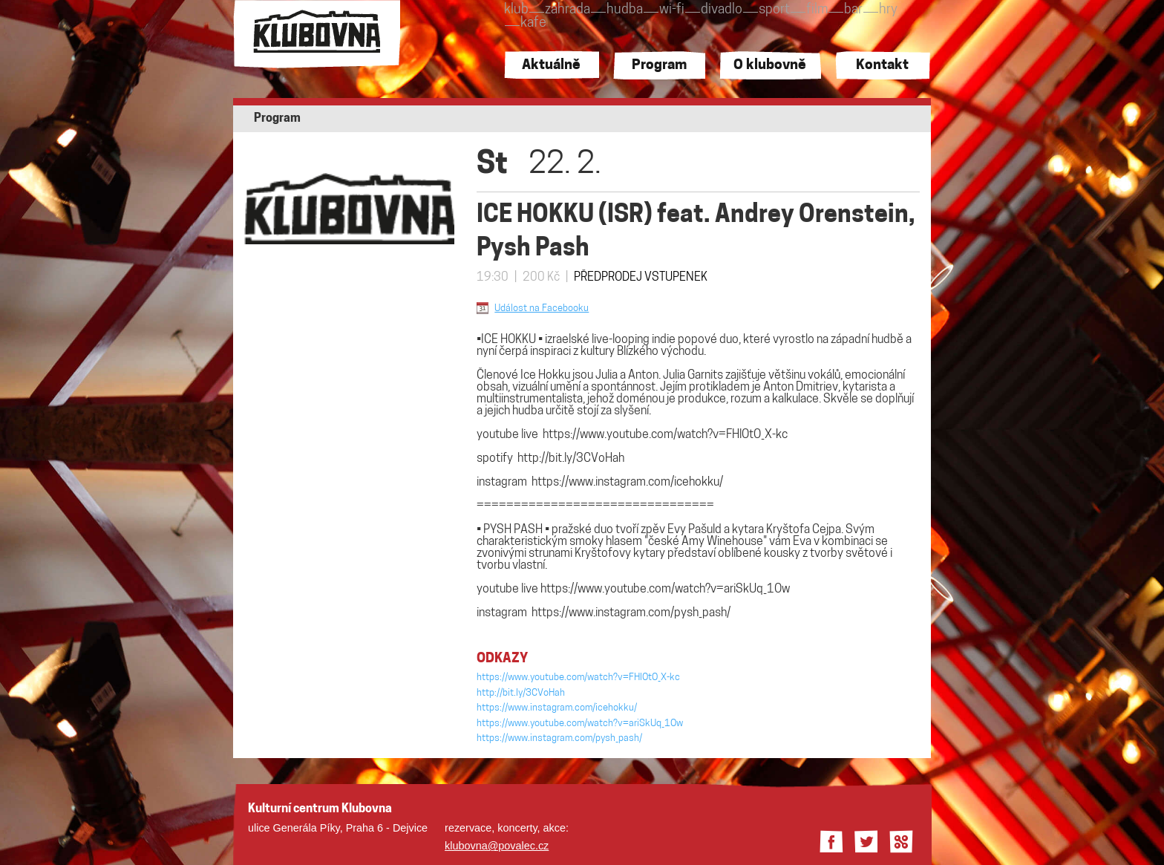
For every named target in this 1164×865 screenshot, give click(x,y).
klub (516, 10)
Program (659, 66)
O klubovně (769, 66)
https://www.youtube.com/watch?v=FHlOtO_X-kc (665, 435)
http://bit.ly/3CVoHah (570, 459)
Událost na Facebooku (541, 308)
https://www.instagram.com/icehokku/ (627, 483)
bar (853, 10)
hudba (624, 10)
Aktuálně (551, 66)
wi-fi (671, 10)
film (817, 10)
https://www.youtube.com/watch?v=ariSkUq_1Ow (665, 589)
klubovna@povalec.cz (497, 846)
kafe (533, 23)
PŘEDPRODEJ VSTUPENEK (640, 278)
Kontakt (882, 66)
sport (774, 10)
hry (888, 10)
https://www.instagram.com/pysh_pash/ (631, 613)
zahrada (567, 10)
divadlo (721, 10)
